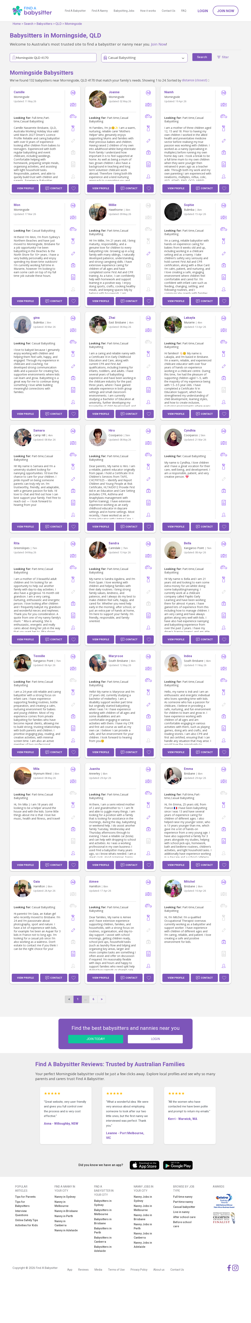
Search (28, 24)
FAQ (183, 10)
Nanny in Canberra (60, 1223)
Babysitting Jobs (124, 10)
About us (159, 1269)
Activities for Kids (26, 1225)
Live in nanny (181, 1212)
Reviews (83, 1269)
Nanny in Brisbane (66, 1211)
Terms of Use (116, 1269)
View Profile (25, 188)
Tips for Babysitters (22, 1203)
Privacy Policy (139, 1269)
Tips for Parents (25, 1196)
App (69, 1269)
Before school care (182, 1224)
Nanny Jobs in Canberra (143, 1235)
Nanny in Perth (64, 1216)
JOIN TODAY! (95, 1039)
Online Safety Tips (26, 1220)
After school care (184, 1217)
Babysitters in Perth (103, 1230)
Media (98, 1269)
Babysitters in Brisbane (103, 1221)
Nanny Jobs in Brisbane (143, 1217)
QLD (58, 24)
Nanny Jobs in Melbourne (143, 1208)
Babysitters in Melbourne (103, 1212)
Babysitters (44, 24)
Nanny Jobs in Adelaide (143, 1244)
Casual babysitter (184, 1206)
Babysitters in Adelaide (103, 1248)
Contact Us (168, 10)
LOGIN (155, 1039)
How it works (148, 10)
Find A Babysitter (75, 10)
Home (17, 24)
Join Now (225, 11)
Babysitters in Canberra (103, 1239)
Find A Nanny (100, 10)
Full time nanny (182, 1196)
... (85, 999)
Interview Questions (21, 1213)
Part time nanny (183, 1201)
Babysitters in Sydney (103, 1203)
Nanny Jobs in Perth (143, 1226)
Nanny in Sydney (65, 1196)
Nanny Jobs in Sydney (143, 1198)
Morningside (73, 24)
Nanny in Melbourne (61, 1203)
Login (203, 11)
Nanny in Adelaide (66, 1230)
